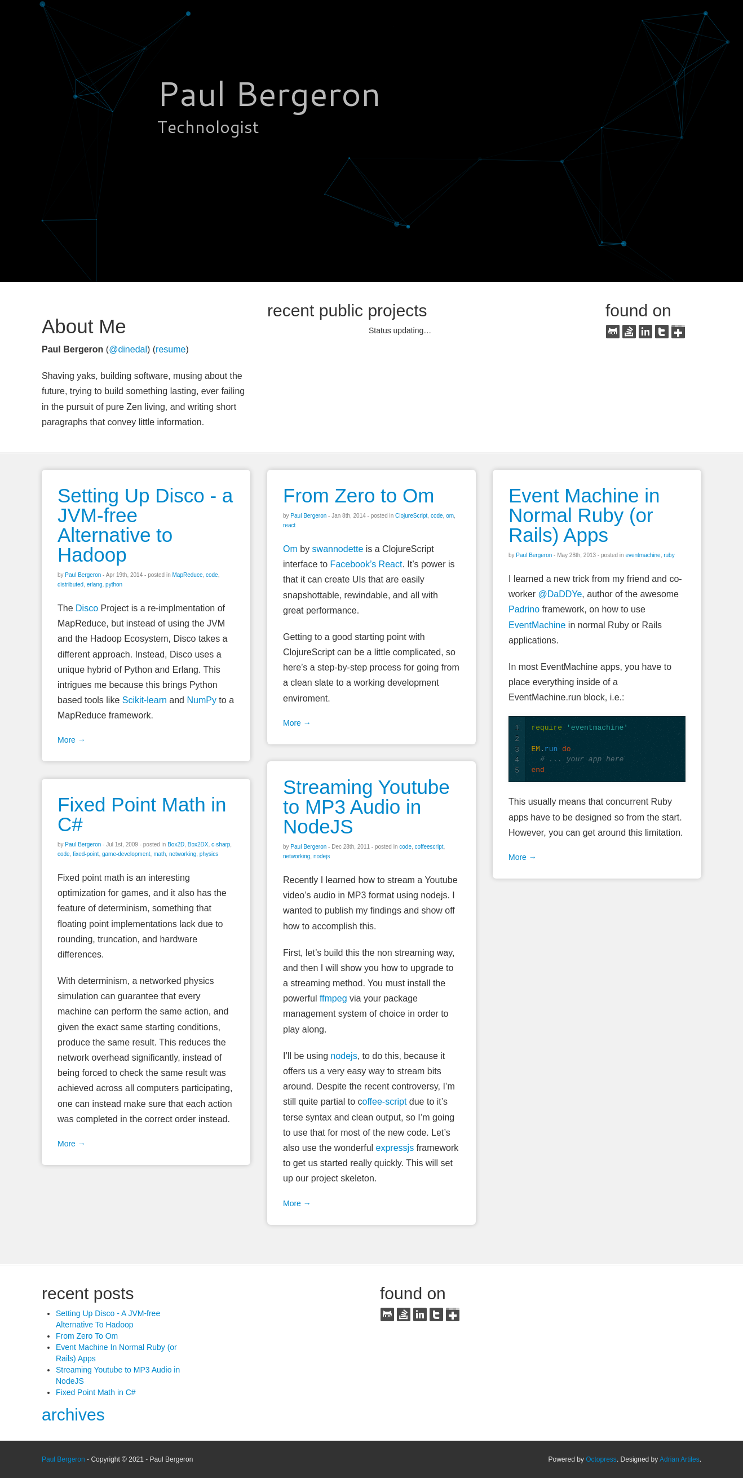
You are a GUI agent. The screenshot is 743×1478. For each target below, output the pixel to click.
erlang (95, 584)
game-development (126, 854)
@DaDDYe (560, 594)
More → (72, 739)
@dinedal (128, 349)
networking (296, 856)
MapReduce (188, 575)
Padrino (523, 609)
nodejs (321, 856)
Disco (87, 608)
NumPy (201, 700)
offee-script (384, 1101)
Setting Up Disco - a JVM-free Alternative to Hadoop (145, 525)
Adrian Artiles (680, 1459)
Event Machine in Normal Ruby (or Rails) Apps (584, 515)
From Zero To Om (87, 1335)
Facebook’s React (366, 564)
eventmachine (642, 555)
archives (73, 1414)
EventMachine (536, 625)
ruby (669, 555)
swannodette (338, 549)
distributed (70, 584)
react (289, 525)
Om (290, 549)
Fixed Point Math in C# (142, 814)
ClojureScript (411, 516)
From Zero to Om (358, 495)
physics (209, 854)
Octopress (601, 1459)
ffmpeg (333, 998)
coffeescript (429, 847)
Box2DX (198, 844)
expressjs (395, 1148)
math (159, 854)
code (212, 575)
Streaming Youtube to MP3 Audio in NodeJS (366, 806)
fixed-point (86, 854)
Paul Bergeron (63, 1459)
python (113, 584)
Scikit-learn (144, 700)
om (450, 516)
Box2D (175, 844)
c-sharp (220, 844)
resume (170, 349)
